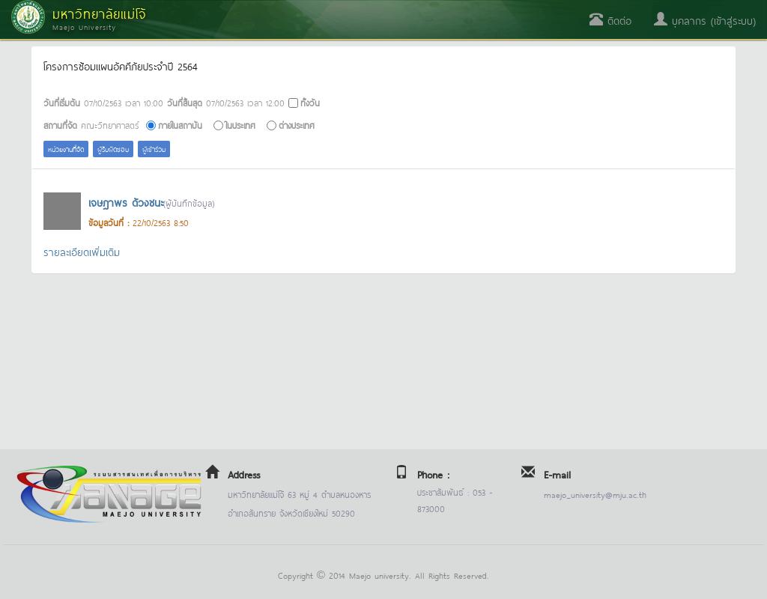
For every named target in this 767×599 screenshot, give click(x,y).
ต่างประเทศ (297, 125)
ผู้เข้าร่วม (154, 148)
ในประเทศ (240, 125)
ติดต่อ (610, 19)
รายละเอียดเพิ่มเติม (81, 251)
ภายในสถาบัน (180, 125)
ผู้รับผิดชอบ (113, 148)
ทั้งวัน (310, 102)
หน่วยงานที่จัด (66, 148)
